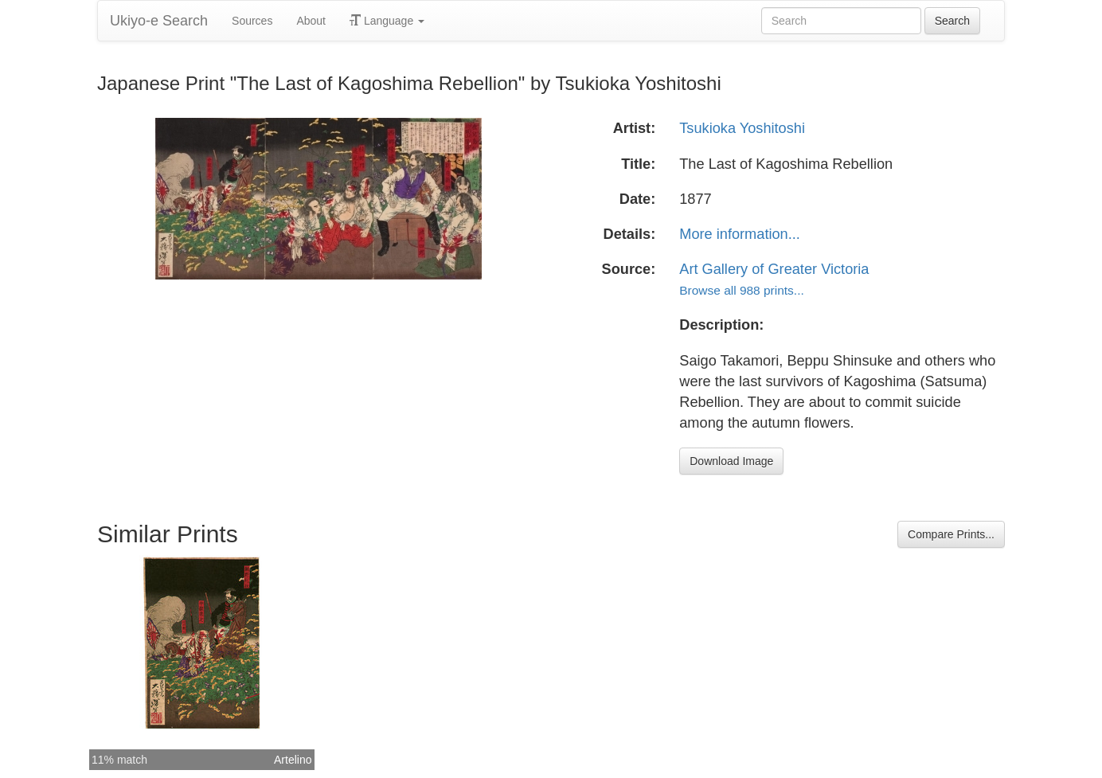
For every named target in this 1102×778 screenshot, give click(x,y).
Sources (252, 20)
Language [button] (387, 20)
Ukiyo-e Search (159, 21)
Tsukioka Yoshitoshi (742, 128)
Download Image (731, 461)
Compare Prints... (951, 534)
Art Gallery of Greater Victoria (774, 269)
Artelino (292, 759)
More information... (739, 234)
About (311, 20)
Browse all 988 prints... (741, 290)
